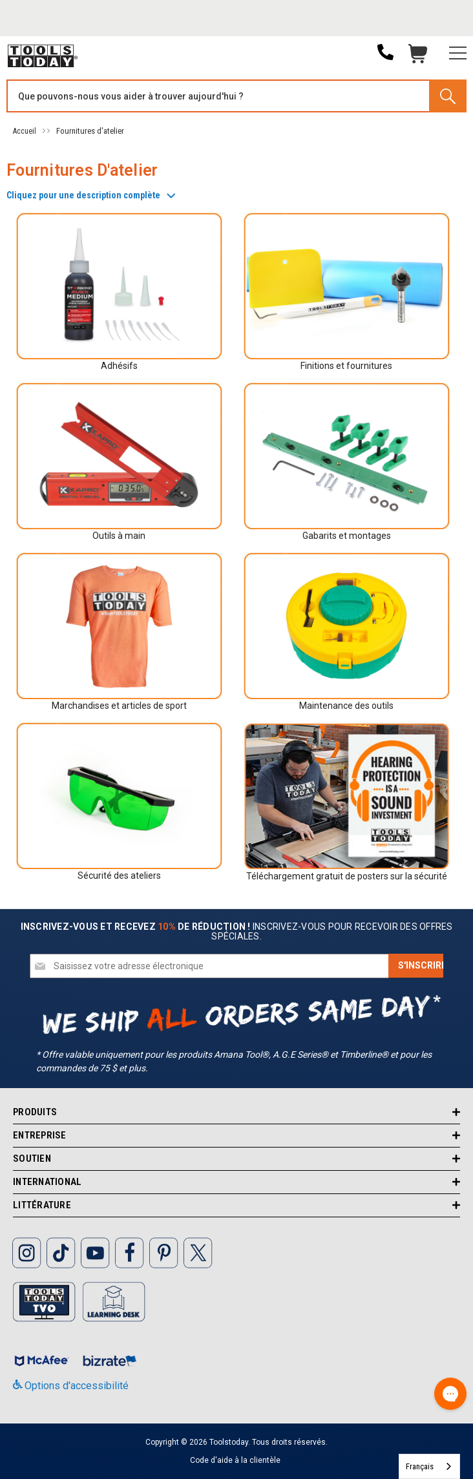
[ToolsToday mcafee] (43, 1357)
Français (420, 1466)
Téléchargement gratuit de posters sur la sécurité (346, 876)
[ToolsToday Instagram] (26, 1252)
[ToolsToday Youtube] (95, 1252)
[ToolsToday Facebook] (129, 1252)
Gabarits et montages (346, 535)
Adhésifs (119, 366)
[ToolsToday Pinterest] (163, 1252)
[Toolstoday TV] (45, 1301)
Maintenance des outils (346, 705)
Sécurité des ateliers (119, 875)
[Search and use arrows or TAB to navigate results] (236, 95)
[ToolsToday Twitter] (198, 1252)
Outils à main (118, 535)
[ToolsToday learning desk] (114, 1301)
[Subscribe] (422, 966)
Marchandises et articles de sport (119, 705)
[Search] (447, 95)
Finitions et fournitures (346, 366)
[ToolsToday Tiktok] (61, 1252)
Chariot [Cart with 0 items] (418, 57)
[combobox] (429, 1466)
